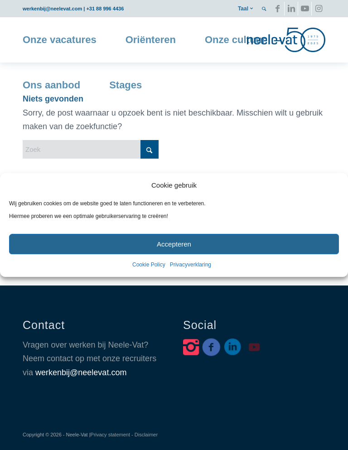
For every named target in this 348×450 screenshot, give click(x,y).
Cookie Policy (148, 264)
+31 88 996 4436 (105, 8)
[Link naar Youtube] (304, 8)
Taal (243, 8)
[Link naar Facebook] (277, 8)
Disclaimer (146, 434)
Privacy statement (110, 434)
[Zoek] (91, 149)
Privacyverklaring (190, 264)
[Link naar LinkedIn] (291, 8)
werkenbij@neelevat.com (52, 8)
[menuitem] (245, 8)
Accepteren (174, 244)
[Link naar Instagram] (318, 8)
